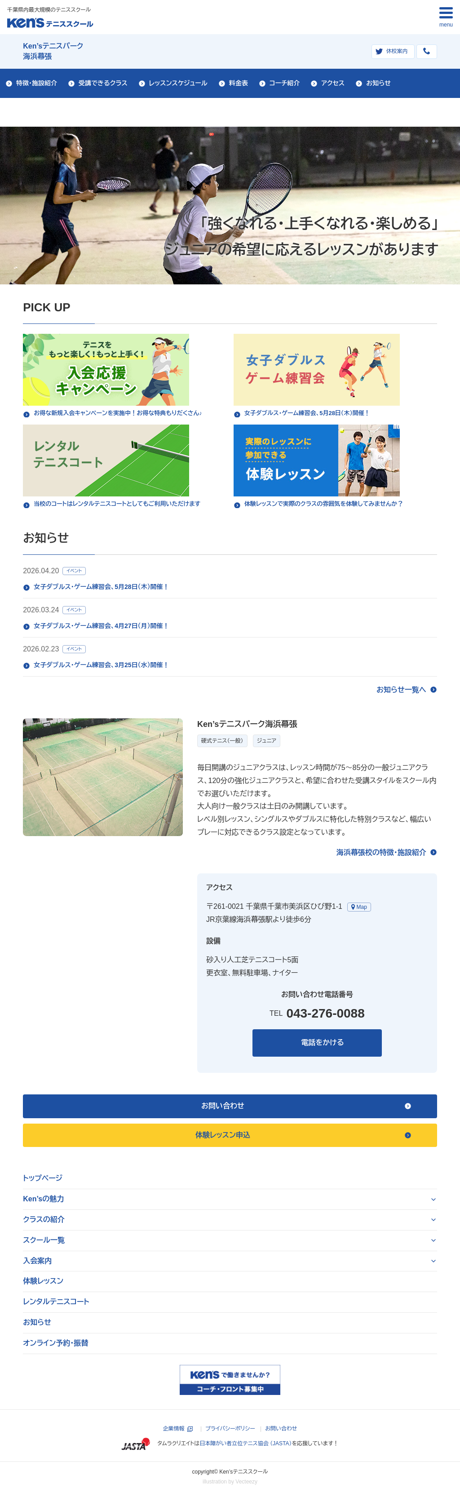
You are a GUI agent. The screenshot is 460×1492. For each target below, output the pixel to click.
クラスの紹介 (44, 1219)
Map (362, 907)
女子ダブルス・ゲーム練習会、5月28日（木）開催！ (101, 586)
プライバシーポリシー (230, 1429)
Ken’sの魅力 (43, 1199)
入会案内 (37, 1261)
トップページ (42, 1178)
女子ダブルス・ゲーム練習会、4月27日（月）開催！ (101, 625)
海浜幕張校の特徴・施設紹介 (381, 852)
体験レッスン (43, 1281)
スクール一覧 (44, 1240)
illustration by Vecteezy (230, 1482)
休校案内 (397, 51)
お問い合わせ (281, 1429)
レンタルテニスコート (56, 1302)
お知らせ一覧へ (401, 690)
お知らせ (37, 1322)
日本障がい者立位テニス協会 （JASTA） (245, 1443)
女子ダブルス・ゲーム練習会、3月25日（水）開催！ (101, 665)
